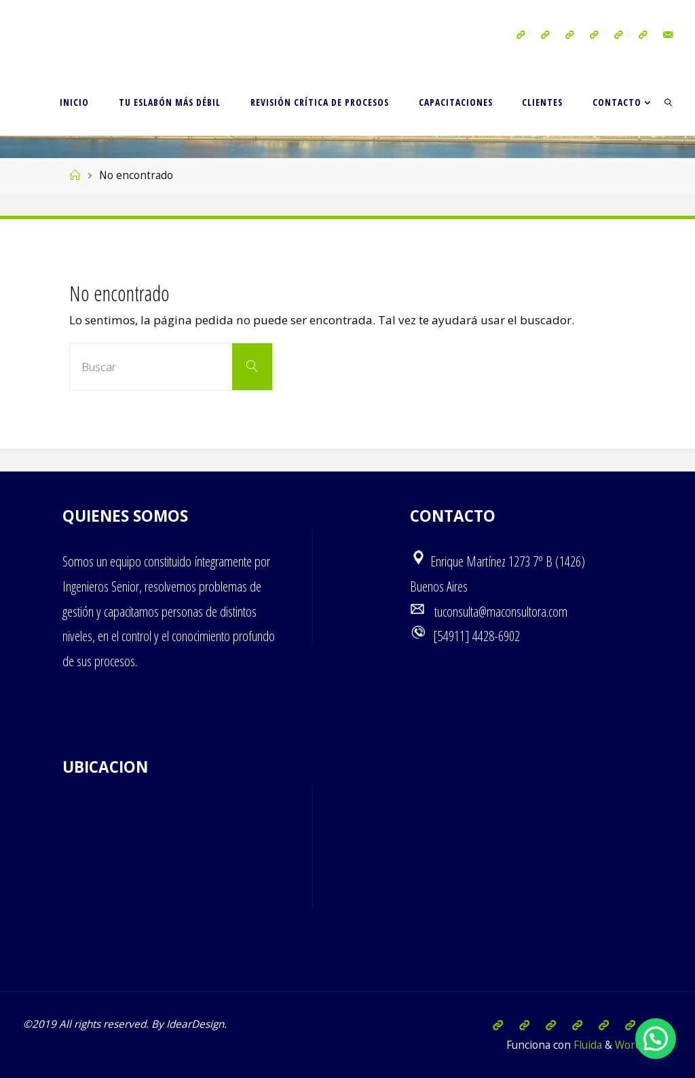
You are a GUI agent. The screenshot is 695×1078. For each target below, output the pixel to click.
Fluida (586, 1045)
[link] (668, 102)
